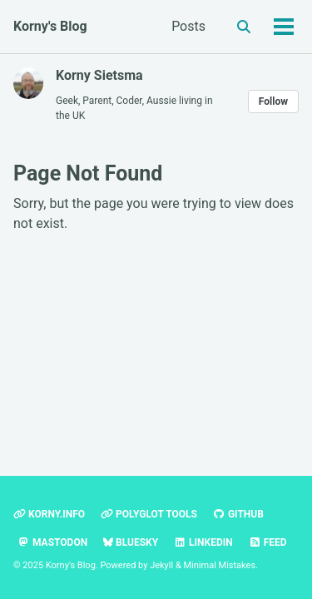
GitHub (238, 514)
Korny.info (49, 514)
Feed (268, 542)
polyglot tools (149, 514)
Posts (188, 26)
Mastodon (52, 542)
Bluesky (130, 542)
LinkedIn (203, 542)
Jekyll (161, 565)
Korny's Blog (50, 26)
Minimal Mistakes (220, 565)
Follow (273, 101)
